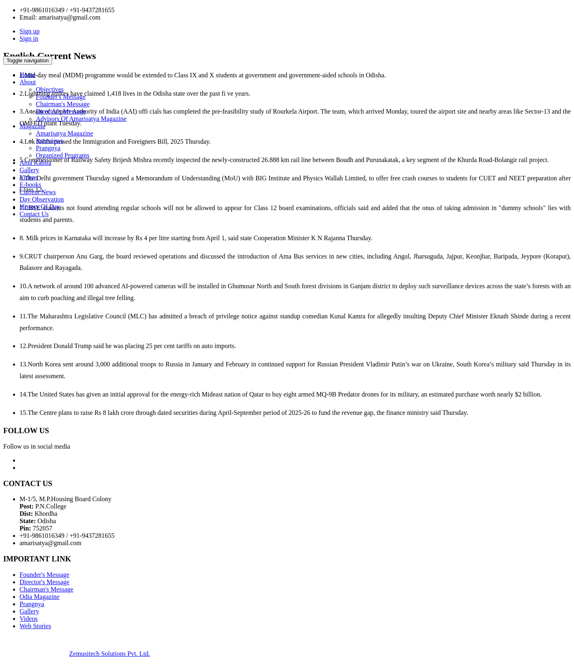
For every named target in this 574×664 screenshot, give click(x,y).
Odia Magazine (39, 596)
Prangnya (48, 148)
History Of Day (40, 206)
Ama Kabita (35, 162)
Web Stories (35, 625)
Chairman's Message (63, 104)
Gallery (29, 170)
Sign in (29, 38)
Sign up (29, 31)
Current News (38, 191)
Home (27, 74)
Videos (28, 177)
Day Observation (42, 199)
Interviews (50, 140)
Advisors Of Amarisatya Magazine (81, 118)
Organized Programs (63, 155)
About (28, 82)
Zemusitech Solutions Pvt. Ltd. (109, 653)
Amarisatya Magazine (64, 133)
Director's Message (60, 111)
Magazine (32, 126)
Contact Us (34, 213)
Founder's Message (60, 96)
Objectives (50, 89)
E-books (30, 184)
